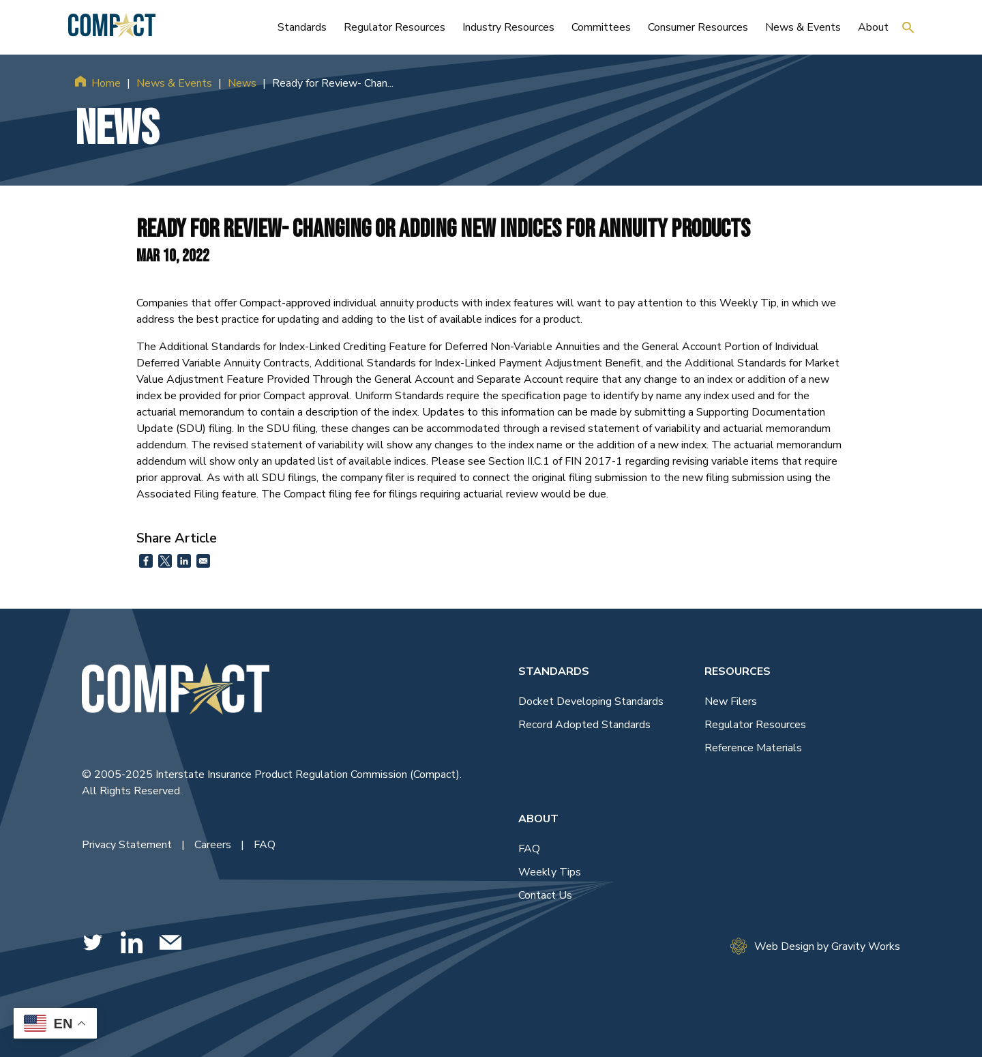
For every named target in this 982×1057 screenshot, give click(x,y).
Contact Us (545, 895)
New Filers (730, 701)
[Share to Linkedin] (184, 561)
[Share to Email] (203, 561)
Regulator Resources (755, 724)
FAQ (265, 844)
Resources (737, 671)
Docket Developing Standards (591, 701)
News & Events (174, 83)
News (242, 83)
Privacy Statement (128, 844)
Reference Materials (753, 747)
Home (106, 83)
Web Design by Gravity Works (815, 946)
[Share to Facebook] (146, 561)
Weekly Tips (549, 872)
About (538, 818)
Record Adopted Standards (584, 724)
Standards (553, 671)
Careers (214, 844)
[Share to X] (165, 561)
